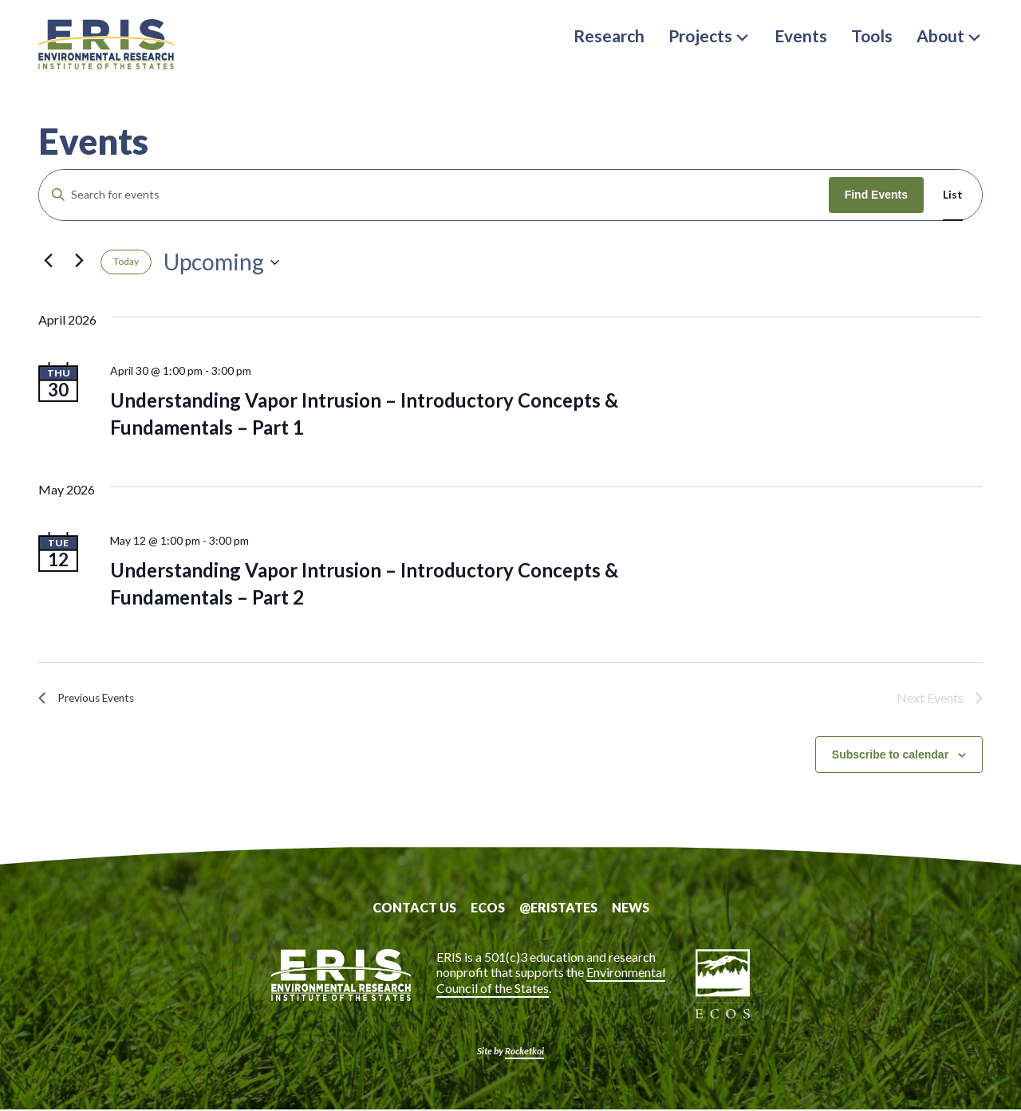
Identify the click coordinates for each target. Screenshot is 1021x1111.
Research (609, 35)
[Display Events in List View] (953, 195)
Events (801, 35)
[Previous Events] (47, 260)
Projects (709, 35)
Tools (872, 35)
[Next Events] (79, 260)
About (950, 35)
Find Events (876, 194)
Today (126, 261)
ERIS (118, 50)
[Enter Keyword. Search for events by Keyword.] (434, 195)
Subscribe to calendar (890, 756)
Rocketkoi (524, 1052)
